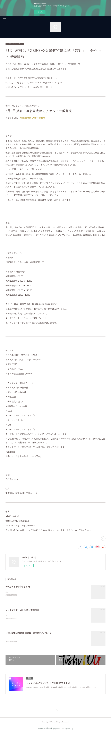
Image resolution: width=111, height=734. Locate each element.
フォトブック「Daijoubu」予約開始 (22, 610)
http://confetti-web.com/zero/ (32, 118)
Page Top (55, 710)
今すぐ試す (39, 12)
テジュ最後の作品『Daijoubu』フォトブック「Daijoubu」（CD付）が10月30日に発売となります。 (44, 616)
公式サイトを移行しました (18, 586)
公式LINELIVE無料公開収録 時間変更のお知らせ (28, 633)
